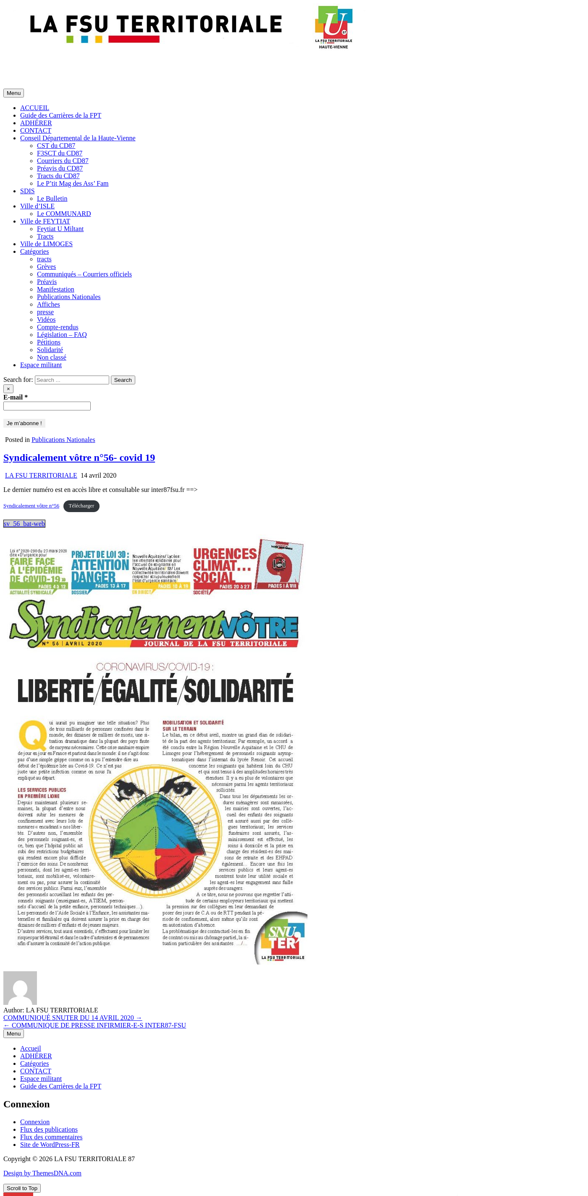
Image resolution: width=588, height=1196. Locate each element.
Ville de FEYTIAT (45, 221)
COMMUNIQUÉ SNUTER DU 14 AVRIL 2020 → (72, 1017)
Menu (14, 93)
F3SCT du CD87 (59, 153)
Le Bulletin (52, 198)
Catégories (34, 251)
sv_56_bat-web (24, 523)
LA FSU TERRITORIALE (41, 475)
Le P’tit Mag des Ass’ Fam (73, 183)
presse (45, 311)
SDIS (27, 191)
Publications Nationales (69, 296)
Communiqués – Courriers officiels (84, 274)
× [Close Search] (8, 389)
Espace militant (41, 364)
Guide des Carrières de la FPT (60, 115)
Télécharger (81, 506)
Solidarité (50, 349)
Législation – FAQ (62, 334)
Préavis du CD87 (60, 168)
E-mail (15, 397)
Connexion (35, 1121)
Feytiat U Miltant (60, 228)
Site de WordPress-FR (50, 1144)
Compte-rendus (58, 327)
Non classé (51, 357)
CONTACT (35, 130)
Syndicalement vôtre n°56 (31, 506)
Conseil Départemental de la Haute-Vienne (77, 138)
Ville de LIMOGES (46, 243)
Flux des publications (49, 1129)
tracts (44, 259)
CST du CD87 (56, 145)
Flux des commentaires (51, 1137)
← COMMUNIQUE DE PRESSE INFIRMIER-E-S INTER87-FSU (94, 1025)
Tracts (45, 236)
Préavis (47, 281)
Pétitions (48, 342)
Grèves (46, 266)
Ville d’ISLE (37, 206)
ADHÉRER (36, 122)
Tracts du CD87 (58, 175)
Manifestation (55, 289)
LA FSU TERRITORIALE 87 (43, 63)
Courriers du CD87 (63, 160)
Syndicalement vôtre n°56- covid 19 (79, 457)
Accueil (30, 1048)
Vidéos (46, 319)
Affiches (48, 304)
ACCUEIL (34, 107)
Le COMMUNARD (64, 213)
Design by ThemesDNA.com (42, 1173)
